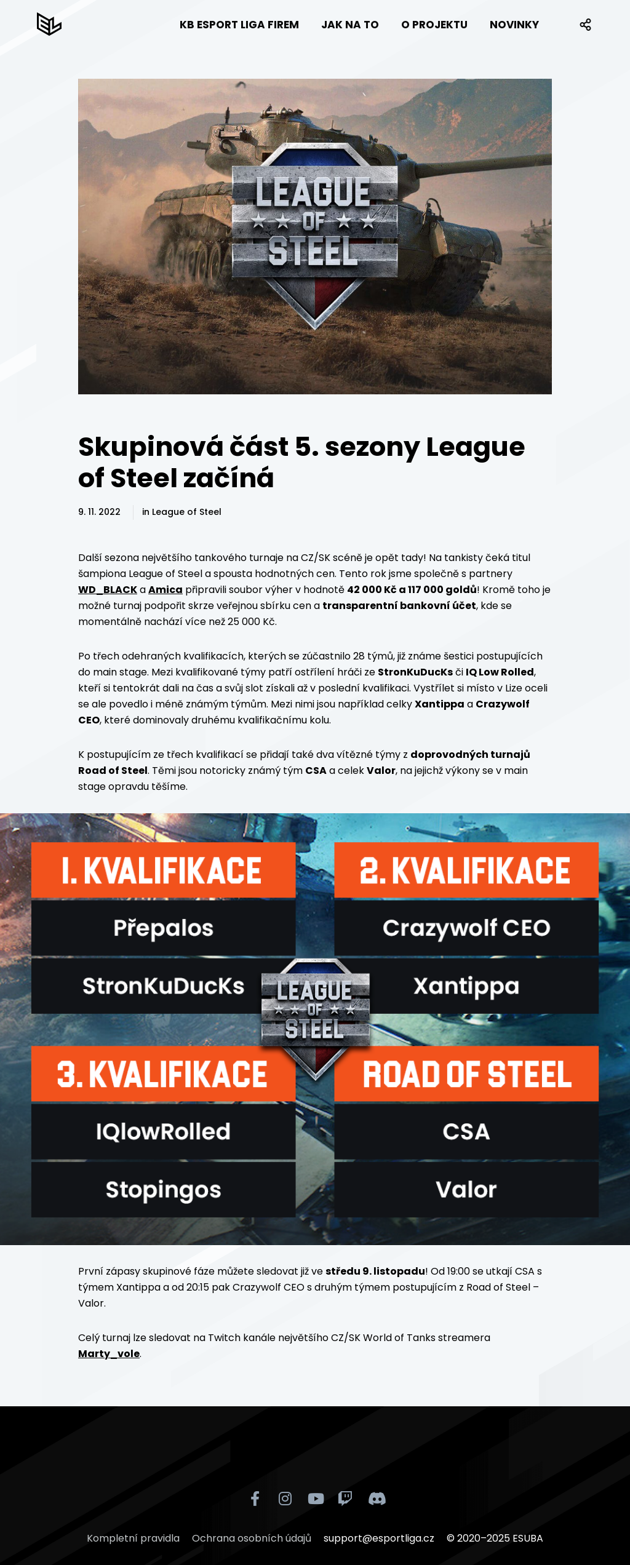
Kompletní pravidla (133, 1538)
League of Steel (186, 512)
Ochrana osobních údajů (251, 1538)
